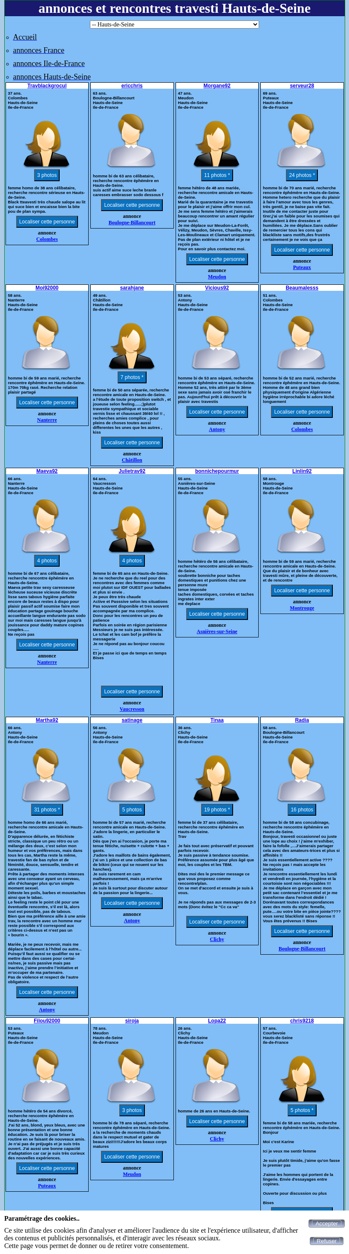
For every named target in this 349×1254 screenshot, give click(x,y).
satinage (131, 720)
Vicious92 (217, 288)
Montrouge (302, 608)
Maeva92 (47, 471)
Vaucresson (132, 709)
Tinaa (217, 720)
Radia (302, 720)
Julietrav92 (131, 471)
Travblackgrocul (46, 86)
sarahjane (132, 288)
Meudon (217, 277)
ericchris (132, 86)
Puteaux (302, 267)
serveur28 (302, 86)
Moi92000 (46, 288)
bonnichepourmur (217, 471)
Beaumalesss (302, 288)
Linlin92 (302, 471)
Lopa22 (217, 1021)
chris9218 (302, 1021)
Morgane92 (217, 86)
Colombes (47, 239)
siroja (132, 1021)
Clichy (217, 939)
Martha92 (47, 720)
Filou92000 (47, 1021)
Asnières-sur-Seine (217, 631)
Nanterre (47, 420)
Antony (217, 429)
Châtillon (132, 460)
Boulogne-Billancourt (132, 223)
